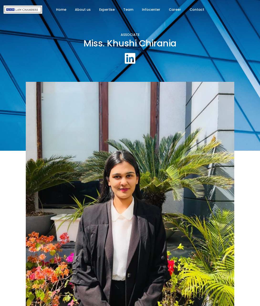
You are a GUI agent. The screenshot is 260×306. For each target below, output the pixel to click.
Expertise (107, 9)
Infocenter (151, 9)
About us (83, 9)
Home (61, 9)
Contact (197, 9)
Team (128, 9)
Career (175, 9)
